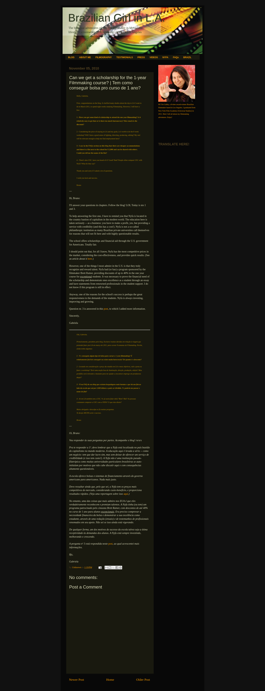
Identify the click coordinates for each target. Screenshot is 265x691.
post (106, 308)
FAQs (176, 57)
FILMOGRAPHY (104, 57)
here (90, 258)
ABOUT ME (85, 57)
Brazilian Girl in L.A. (116, 18)
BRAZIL (187, 57)
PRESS (141, 57)
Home (110, 679)
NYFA (165, 57)
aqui (126, 493)
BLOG (71, 57)
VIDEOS (153, 57)
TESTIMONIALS (124, 57)
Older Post (143, 679)
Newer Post (76, 679)
